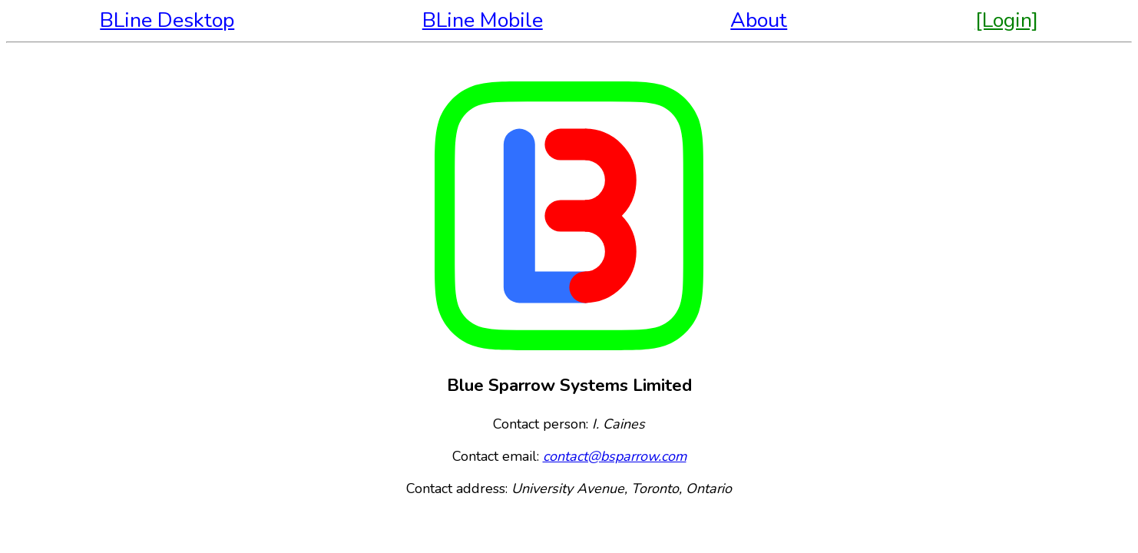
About (758, 20)
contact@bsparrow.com (614, 456)
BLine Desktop (167, 20)
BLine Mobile (482, 20)
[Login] (1006, 20)
